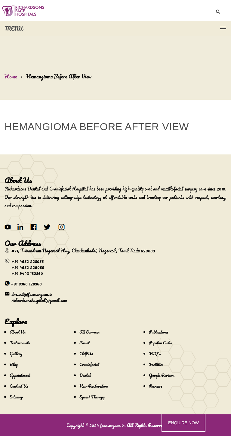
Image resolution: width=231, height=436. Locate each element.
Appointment (20, 375)
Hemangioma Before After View (58, 76)
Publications (158, 331)
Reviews (155, 386)
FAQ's (155, 353)
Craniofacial (89, 364)
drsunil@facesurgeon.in (31, 294)
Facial (84, 342)
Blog (14, 364)
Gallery (16, 353)
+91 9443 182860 (27, 273)
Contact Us (19, 386)
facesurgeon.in (112, 425)
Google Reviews (161, 375)
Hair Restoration (93, 386)
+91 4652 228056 (27, 261)
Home (11, 76)
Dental (85, 375)
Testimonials (20, 342)
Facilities (156, 364)
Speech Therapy (92, 396)
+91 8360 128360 (26, 283)
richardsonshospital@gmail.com (39, 300)
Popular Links (160, 342)
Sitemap (16, 396)
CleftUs (86, 353)
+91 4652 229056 (27, 267)
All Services (89, 331)
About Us (18, 331)
